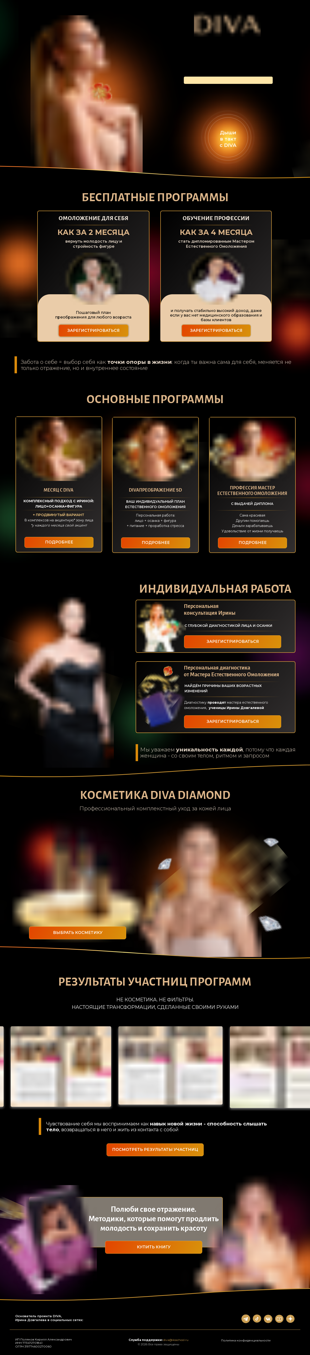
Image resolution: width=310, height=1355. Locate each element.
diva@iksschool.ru (175, 1340)
